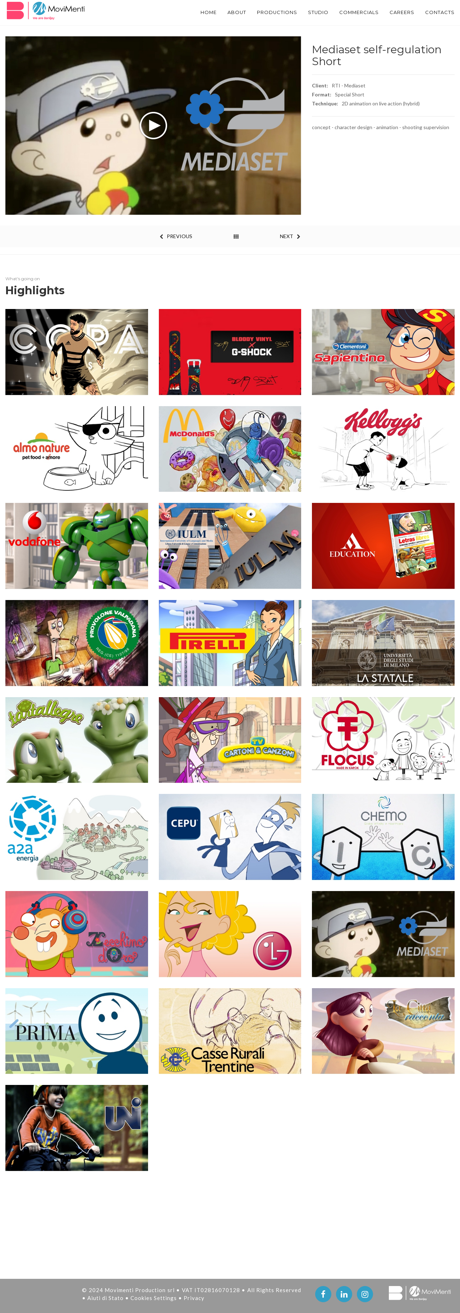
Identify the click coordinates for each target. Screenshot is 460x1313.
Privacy (194, 1298)
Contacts (439, 12)
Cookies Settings (154, 1298)
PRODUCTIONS (262, 12)
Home (188, 12)
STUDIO (306, 12)
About (219, 12)
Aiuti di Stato (106, 1298)
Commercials (351, 12)
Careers (399, 12)
